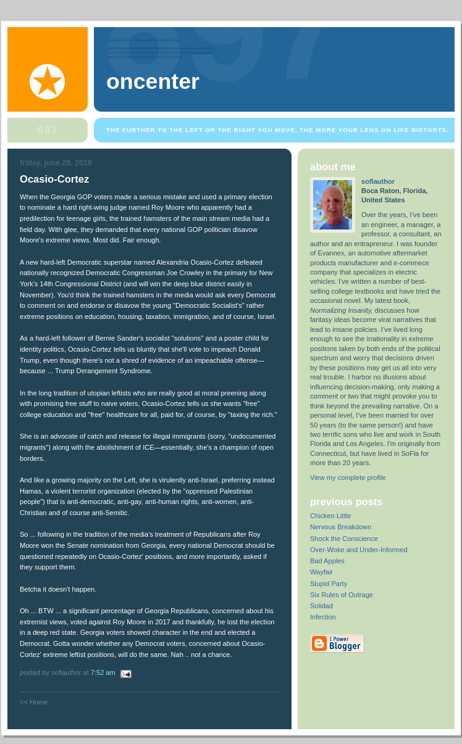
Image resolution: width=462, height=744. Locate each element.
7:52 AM (103, 672)
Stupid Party (328, 583)
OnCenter (153, 81)
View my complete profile (348, 477)
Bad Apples (327, 560)
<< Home (34, 702)
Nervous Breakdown (340, 527)
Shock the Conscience (344, 538)
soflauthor (378, 181)
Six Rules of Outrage (341, 594)
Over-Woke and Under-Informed (359, 549)
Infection (323, 617)
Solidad (321, 606)
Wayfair (321, 572)
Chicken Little (330, 515)
